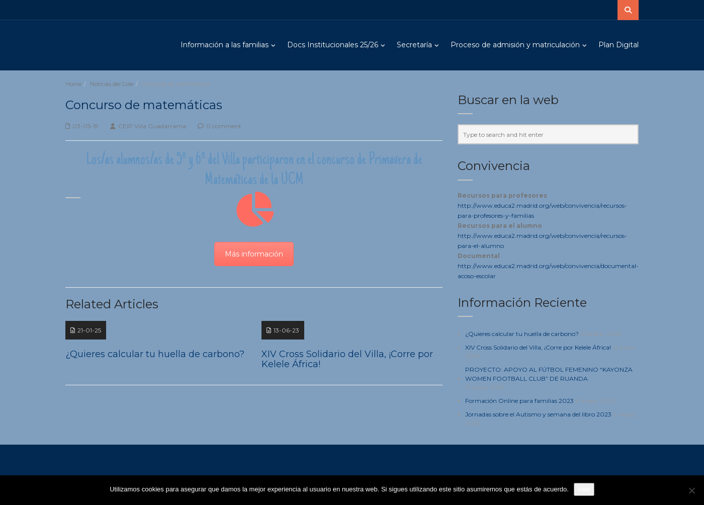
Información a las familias (225, 44)
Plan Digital (618, 44)
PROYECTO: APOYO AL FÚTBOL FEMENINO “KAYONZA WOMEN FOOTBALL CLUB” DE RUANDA (549, 374)
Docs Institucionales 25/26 (332, 44)
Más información (254, 254)
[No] (691, 490)
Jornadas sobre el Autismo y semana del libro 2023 (538, 414)
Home (73, 84)
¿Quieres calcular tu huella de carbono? (522, 334)
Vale (584, 489)
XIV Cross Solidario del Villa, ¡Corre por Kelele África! (538, 347)
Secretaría (414, 44)
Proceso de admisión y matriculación (515, 44)
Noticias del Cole (111, 84)
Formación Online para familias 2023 (519, 400)
